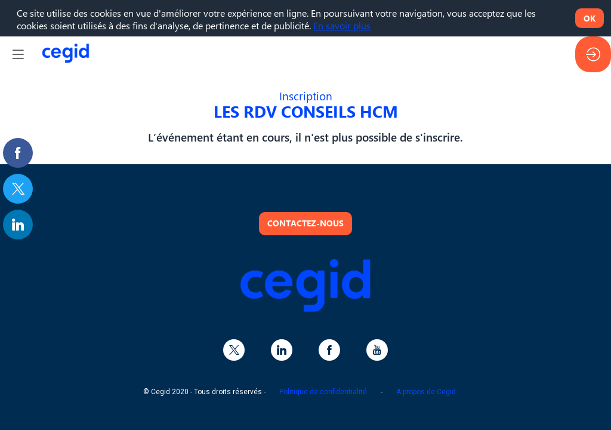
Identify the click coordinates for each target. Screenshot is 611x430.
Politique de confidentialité (323, 392)
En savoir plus (342, 25)
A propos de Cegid (426, 392)
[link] (18, 153)
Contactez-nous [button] (305, 222)
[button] (18, 54)
